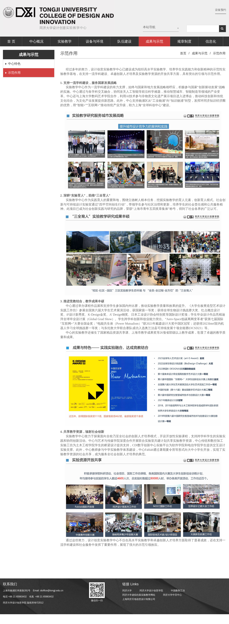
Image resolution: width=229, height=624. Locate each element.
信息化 (211, 41)
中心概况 (36, 41)
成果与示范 (154, 41)
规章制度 (184, 41)
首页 (183, 53)
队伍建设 (124, 41)
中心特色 (14, 63)
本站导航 (149, 27)
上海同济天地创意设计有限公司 (138, 599)
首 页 (11, 41)
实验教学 (65, 41)
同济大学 (127, 590)
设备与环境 (94, 41)
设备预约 (220, 9)
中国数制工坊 (178, 590)
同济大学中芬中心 (172, 594)
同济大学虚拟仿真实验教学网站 (138, 594)
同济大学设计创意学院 (151, 590)
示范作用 (14, 72)
